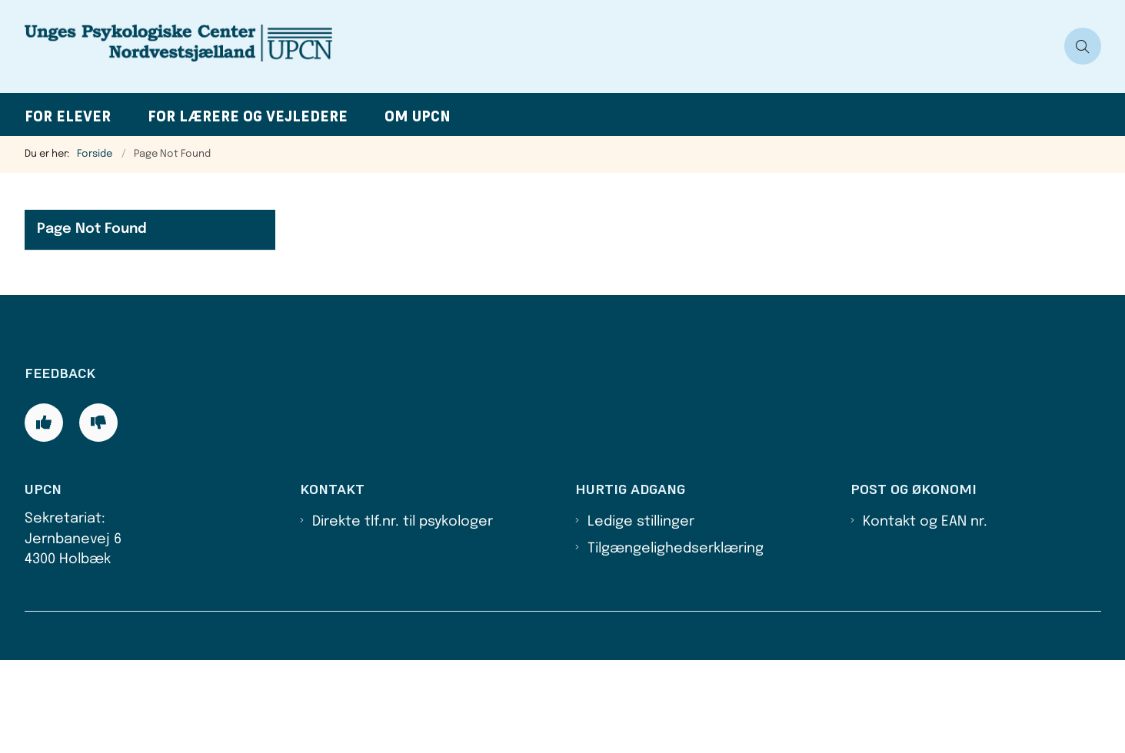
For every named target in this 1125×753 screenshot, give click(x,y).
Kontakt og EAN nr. (925, 615)
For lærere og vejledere (248, 116)
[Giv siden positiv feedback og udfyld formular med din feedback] (44, 515)
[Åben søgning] (1082, 46)
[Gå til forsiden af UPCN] (540, 46)
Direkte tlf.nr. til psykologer (402, 615)
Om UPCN (417, 116)
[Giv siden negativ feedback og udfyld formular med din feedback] (98, 515)
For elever (68, 116)
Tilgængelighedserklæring (675, 641)
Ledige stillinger (640, 615)
